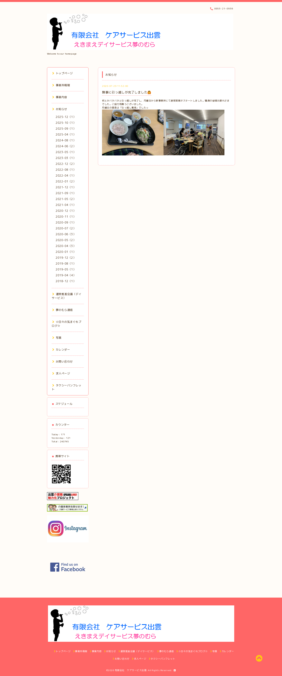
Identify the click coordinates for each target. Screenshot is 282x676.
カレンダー (61, 349)
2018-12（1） (66, 281)
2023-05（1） (66, 152)
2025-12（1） (66, 117)
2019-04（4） (66, 275)
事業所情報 (61, 85)
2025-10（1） (66, 123)
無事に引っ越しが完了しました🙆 (126, 92)
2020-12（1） (66, 211)
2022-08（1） (66, 169)
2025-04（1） (66, 134)
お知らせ (59, 109)
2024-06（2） (66, 146)
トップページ (62, 73)
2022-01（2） (66, 181)
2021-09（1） (66, 193)
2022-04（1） (66, 175)
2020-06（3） (66, 234)
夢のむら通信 (62, 310)
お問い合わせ (62, 361)
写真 (56, 337)
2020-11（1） (66, 216)
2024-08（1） (66, 140)
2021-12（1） (66, 187)
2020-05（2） (66, 240)
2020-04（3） (66, 246)
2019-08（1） (66, 263)
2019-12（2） (66, 257)
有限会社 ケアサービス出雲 (131, 670)
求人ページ (61, 373)
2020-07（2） (66, 228)
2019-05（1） (66, 269)
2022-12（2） (66, 164)
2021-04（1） (66, 205)
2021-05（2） (66, 199)
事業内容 (59, 97)
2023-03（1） (66, 158)
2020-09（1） (66, 222)
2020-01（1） (66, 252)
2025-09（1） (66, 128)
